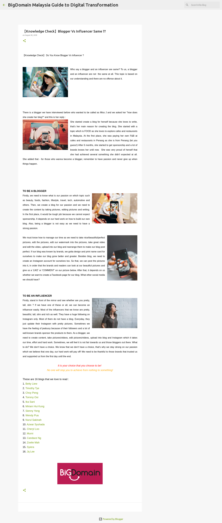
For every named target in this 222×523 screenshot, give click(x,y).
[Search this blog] (205, 5)
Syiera (30, 447)
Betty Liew (31, 383)
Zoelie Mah (33, 442)
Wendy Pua (32, 415)
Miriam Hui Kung (34, 406)
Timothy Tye (32, 388)
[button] (24, 41)
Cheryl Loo (33, 429)
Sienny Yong (32, 410)
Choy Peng (31, 392)
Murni (30, 433)
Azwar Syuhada (36, 424)
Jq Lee (31, 451)
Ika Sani (30, 401)
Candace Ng (34, 438)
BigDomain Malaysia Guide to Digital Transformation (63, 4)
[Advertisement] (156, 122)
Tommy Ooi (31, 397)
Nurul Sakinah (33, 420)
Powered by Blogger (111, 519)
